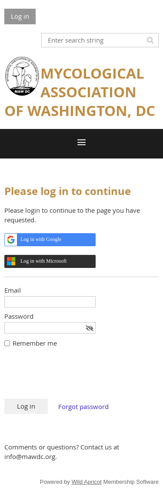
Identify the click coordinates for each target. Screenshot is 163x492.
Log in (20, 16)
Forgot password (83, 406)
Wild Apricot (87, 482)
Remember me (35, 343)
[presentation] (70, 377)
